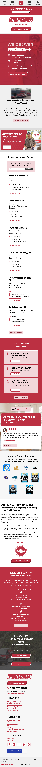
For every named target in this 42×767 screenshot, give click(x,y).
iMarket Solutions (8, 764)
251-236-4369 (15, 184)
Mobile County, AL (13, 703)
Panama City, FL (12, 707)
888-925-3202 (20, 3)
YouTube (24, 744)
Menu (4, 4)
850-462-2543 (15, 211)
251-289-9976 (15, 261)
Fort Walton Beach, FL (14, 705)
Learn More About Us (21, 121)
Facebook (9, 744)
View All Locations (16, 332)
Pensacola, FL (12, 709)
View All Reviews (9, 445)
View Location (15, 193)
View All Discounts (21, 397)
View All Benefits (21, 625)
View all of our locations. (15, 693)
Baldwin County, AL (14, 701)
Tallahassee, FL (12, 710)
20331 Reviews (25, 409)
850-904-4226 (15, 291)
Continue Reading (9, 440)
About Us (10, 738)
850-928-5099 (15, 236)
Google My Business (29, 744)
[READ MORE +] (21, 542)
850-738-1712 (15, 316)
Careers (10, 740)
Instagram (14, 744)
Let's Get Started (21, 29)
